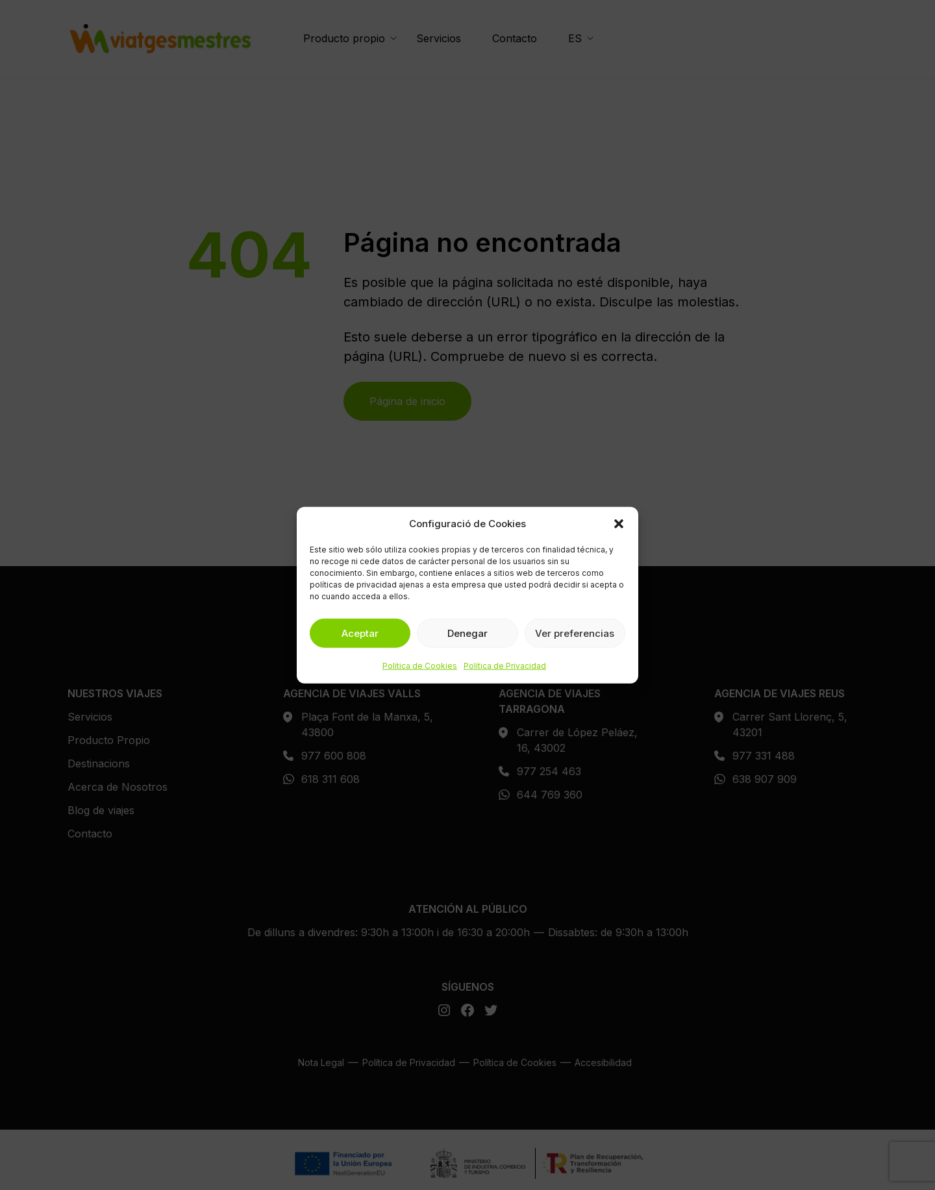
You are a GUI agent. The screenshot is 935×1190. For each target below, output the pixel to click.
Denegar (467, 632)
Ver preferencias (574, 632)
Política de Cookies (419, 666)
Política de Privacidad (505, 666)
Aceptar (360, 632)
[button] (618, 523)
